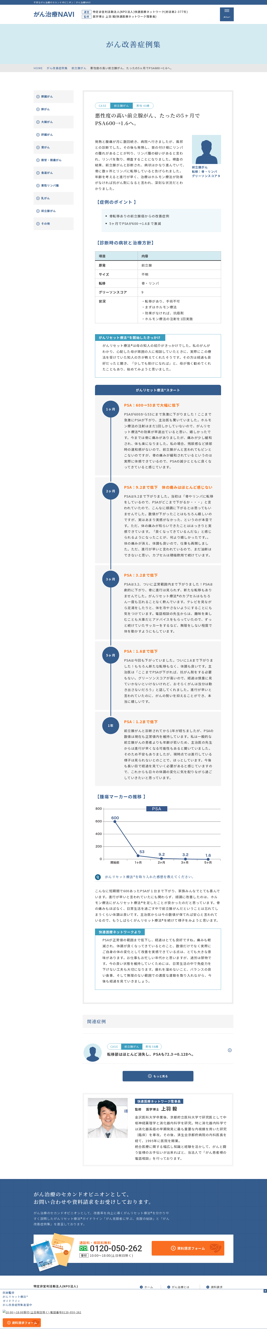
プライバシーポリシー (138, 1320)
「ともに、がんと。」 (220, 1320)
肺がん (49, 109)
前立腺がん (79, 68)
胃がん (49, 147)
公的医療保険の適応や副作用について (179, 1320)
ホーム (146, 1285)
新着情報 (214, 1299)
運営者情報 (114, 1320)
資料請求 (214, 1285)
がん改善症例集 (57, 68)
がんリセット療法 (182, 1292)
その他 (49, 226)
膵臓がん (51, 96)
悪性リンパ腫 (54, 188)
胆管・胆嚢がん (54, 161)
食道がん (51, 175)
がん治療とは (178, 1285)
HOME (38, 68)
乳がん (49, 201)
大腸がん (51, 122)
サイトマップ (94, 1320)
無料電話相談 (178, 1299)
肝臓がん (51, 134)
